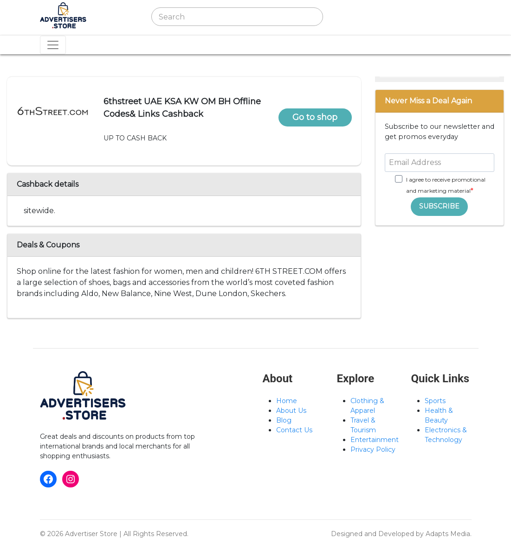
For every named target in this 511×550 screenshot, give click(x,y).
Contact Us (294, 430)
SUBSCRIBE (439, 206)
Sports (435, 401)
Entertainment (374, 440)
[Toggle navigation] (350, 16)
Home (286, 401)
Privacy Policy (372, 449)
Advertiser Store (91, 534)
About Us (291, 410)
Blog (283, 420)
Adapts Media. (449, 534)
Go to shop (314, 117)
